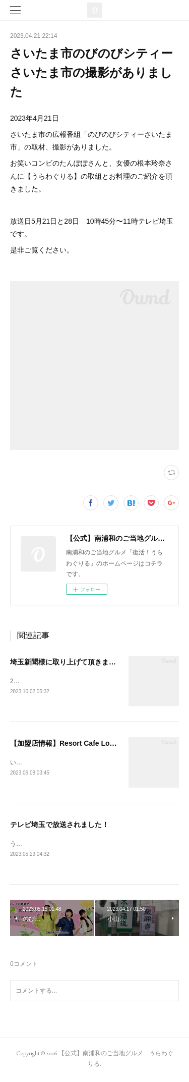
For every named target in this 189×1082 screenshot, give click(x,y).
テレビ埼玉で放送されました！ (59, 826)
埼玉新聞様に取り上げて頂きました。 (70, 662)
